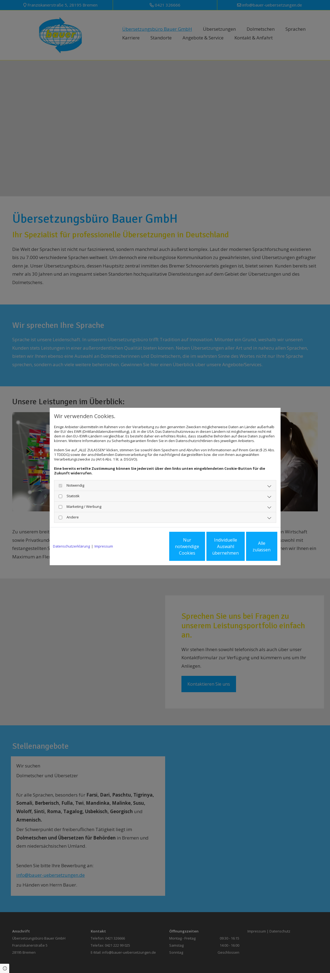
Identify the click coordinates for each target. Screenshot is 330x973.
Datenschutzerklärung (71, 546)
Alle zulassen (252, 546)
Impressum (104, 546)
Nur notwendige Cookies (149, 546)
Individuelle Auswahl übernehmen (200, 546)
